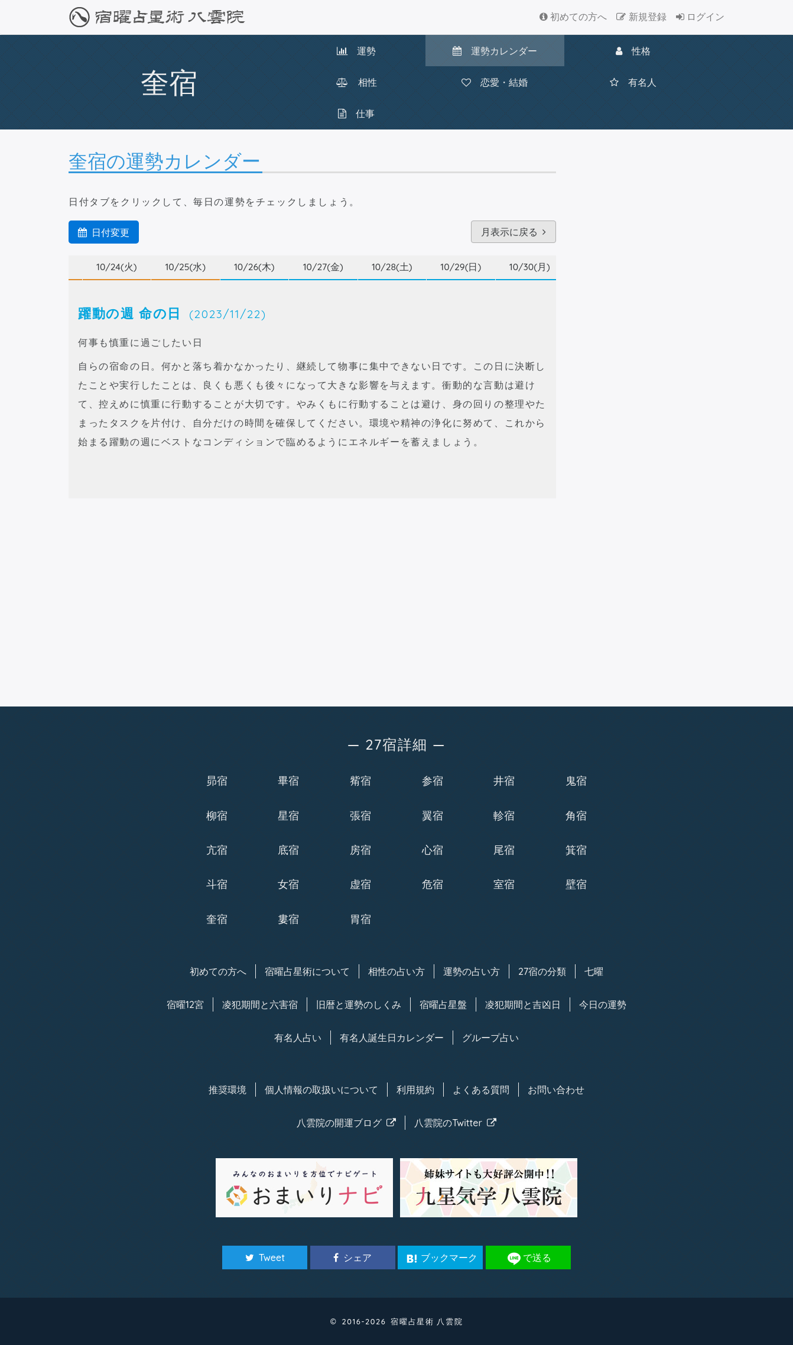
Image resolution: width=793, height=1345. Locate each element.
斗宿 (217, 883)
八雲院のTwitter (455, 1123)
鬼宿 (576, 780)
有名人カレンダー (392, 1037)
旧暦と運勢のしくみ (358, 1004)
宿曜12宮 (185, 1004)
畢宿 (288, 780)
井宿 (504, 780)
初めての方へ (573, 16)
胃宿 (360, 918)
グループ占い (490, 1037)
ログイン (700, 16)
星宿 (288, 815)
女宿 (288, 883)
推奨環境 (227, 1090)
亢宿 (217, 849)
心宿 (432, 849)
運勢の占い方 (471, 971)
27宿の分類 (542, 971)
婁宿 (288, 918)
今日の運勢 (602, 1004)
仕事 (356, 113)
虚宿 (360, 883)
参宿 (432, 780)
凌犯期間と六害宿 (260, 1004)
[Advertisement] (312, 600)
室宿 (504, 883)
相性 (356, 82)
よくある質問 (481, 1090)
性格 (633, 51)
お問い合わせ (556, 1090)
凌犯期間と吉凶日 (523, 1004)
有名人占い (297, 1037)
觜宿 (360, 780)
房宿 (360, 849)
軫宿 (504, 815)
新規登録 (641, 16)
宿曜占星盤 (443, 1004)
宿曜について (307, 971)
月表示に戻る (513, 232)
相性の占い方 (396, 971)
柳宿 (217, 815)
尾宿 (504, 849)
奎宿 (217, 918)
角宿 (576, 815)
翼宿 (432, 815)
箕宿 (576, 849)
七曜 (593, 971)
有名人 (633, 82)
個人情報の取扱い (321, 1090)
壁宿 (576, 883)
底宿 (288, 849)
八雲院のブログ (346, 1123)
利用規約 (415, 1090)
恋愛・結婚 (495, 82)
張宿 (360, 815)
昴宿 (217, 780)
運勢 (356, 51)
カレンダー (495, 51)
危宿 (432, 883)
